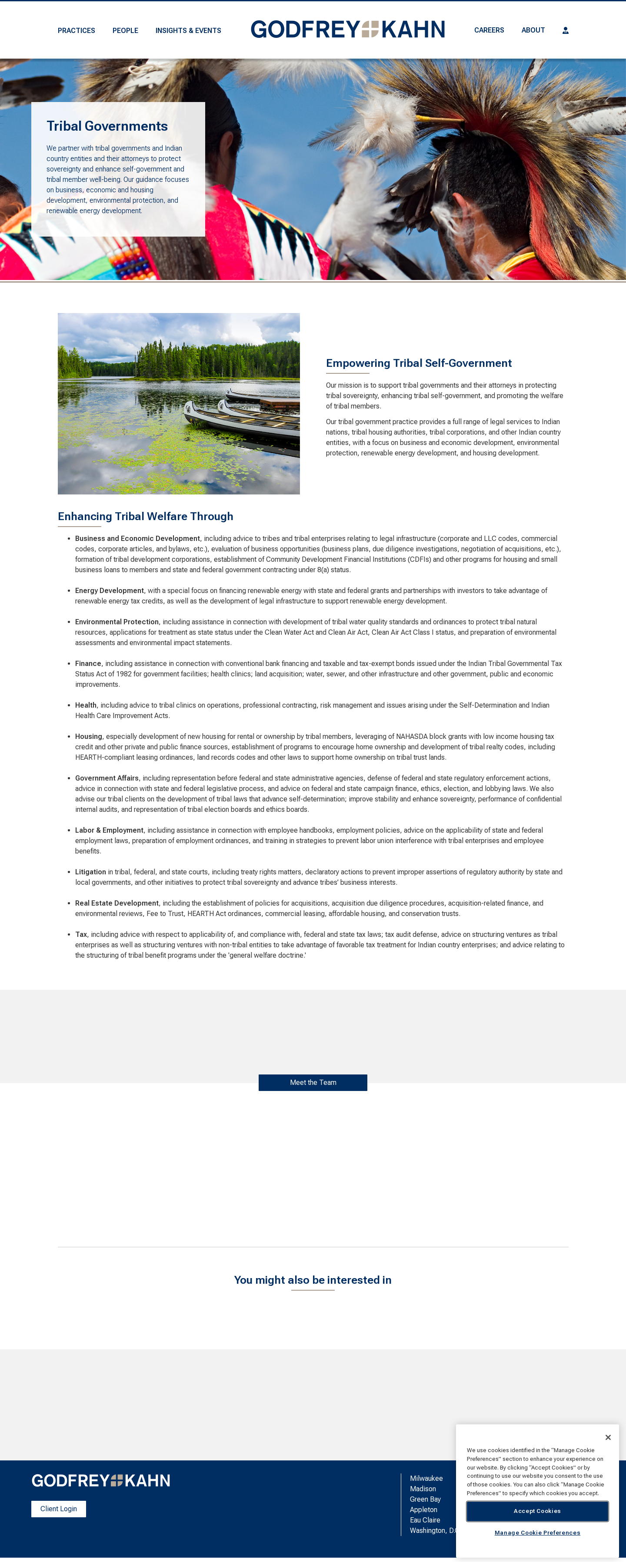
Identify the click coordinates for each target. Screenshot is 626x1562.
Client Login (58, 1509)
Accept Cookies (537, 1511)
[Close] (608, 1437)
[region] (537, 1491)
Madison (423, 1489)
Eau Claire (425, 1520)
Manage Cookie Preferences (537, 1532)
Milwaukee (426, 1478)
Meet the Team (313, 1082)
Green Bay (425, 1499)
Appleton (423, 1510)
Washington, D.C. (435, 1530)
